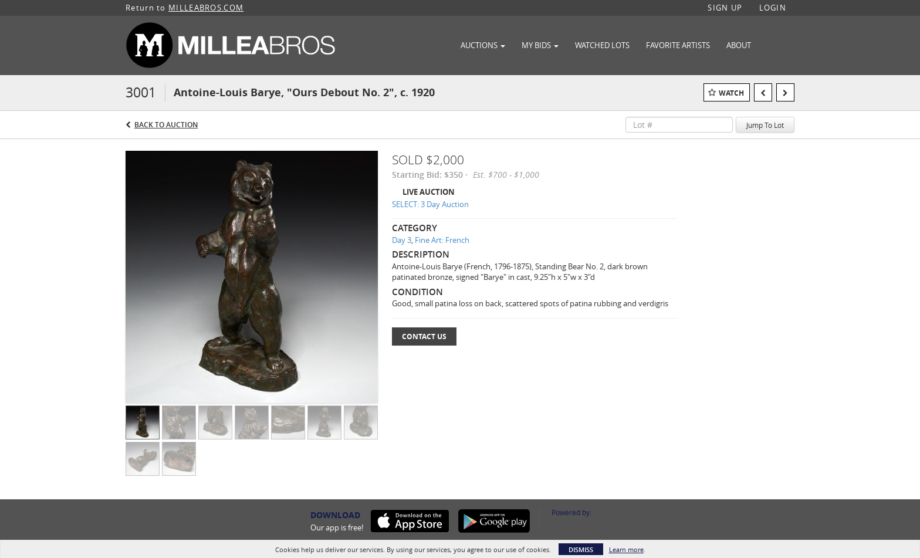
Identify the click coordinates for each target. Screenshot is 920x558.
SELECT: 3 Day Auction (430, 204)
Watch (731, 93)
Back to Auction (166, 125)
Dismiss (581, 549)
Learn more (626, 549)
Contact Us (424, 336)
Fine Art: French (442, 240)
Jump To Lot (765, 125)
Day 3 (401, 240)
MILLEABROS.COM (205, 7)
